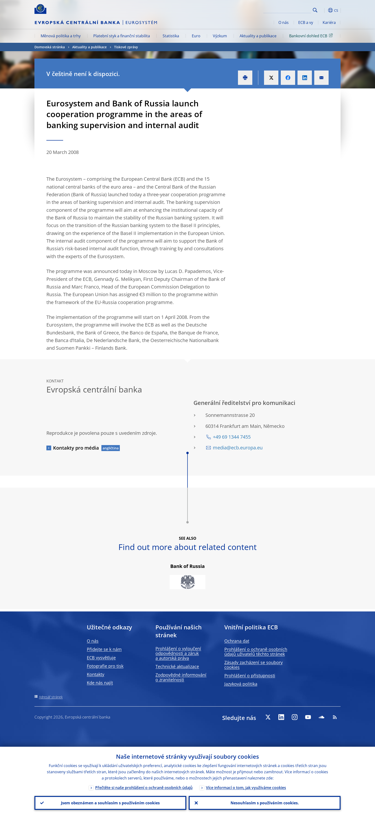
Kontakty (95, 674)
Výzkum (220, 35)
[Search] (287, 9)
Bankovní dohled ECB (311, 35)
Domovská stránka (49, 47)
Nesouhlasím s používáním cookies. (265, 803)
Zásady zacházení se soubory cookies (253, 664)
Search (315, 10)
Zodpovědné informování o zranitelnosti (180, 677)
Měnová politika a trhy (61, 35)
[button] (324, 10)
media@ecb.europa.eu (238, 447)
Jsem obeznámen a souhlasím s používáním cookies (110, 803)
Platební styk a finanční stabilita (121, 35)
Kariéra (329, 22)
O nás (283, 22)
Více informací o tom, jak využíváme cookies (246, 787)
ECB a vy (305, 22)
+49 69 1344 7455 (232, 437)
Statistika (171, 35)
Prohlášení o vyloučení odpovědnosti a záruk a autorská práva (178, 653)
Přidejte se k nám (104, 649)
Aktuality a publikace (258, 35)
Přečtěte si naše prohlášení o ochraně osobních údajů (144, 787)
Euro (196, 35)
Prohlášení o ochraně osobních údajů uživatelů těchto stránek (255, 651)
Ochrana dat (236, 641)
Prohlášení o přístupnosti (249, 675)
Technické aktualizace (177, 666)
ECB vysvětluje (101, 657)
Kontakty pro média (76, 448)
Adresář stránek (51, 697)
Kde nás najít (100, 683)
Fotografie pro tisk (105, 666)
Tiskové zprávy (126, 47)
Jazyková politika (240, 684)
